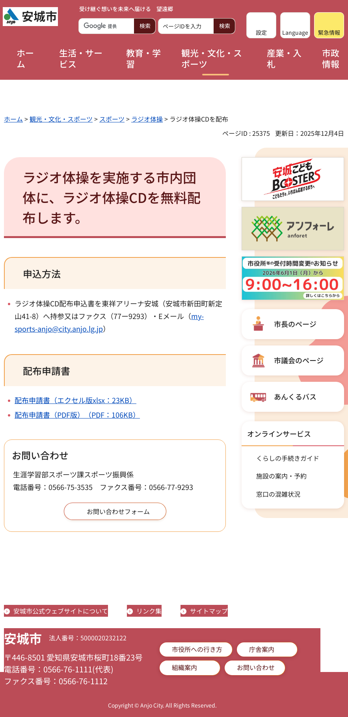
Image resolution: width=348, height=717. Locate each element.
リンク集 (149, 611)
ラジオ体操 (147, 119)
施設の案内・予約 (281, 476)
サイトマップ (209, 611)
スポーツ (112, 119)
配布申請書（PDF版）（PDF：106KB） (77, 414)
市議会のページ (299, 360)
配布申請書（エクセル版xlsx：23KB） (75, 400)
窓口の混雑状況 (278, 494)
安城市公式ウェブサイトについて (60, 611)
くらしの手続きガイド (287, 458)
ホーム (13, 119)
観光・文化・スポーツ (61, 119)
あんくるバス (295, 396)
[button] (261, 25)
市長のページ (295, 324)
